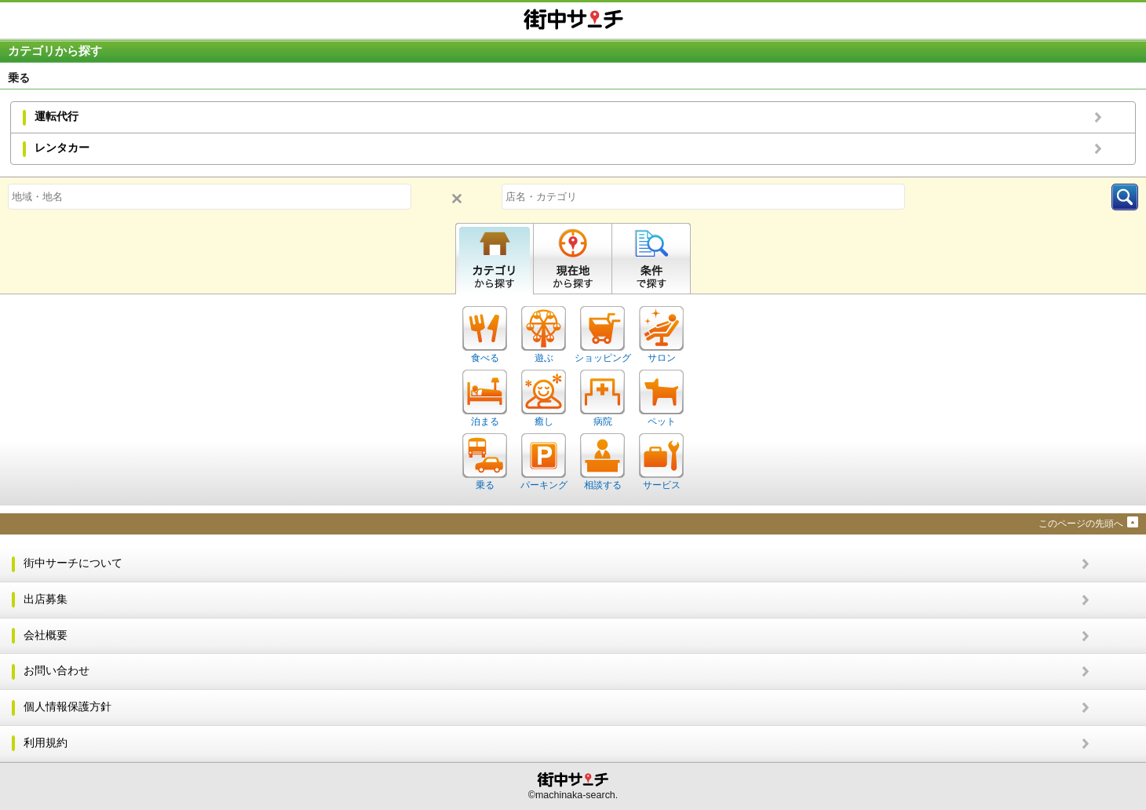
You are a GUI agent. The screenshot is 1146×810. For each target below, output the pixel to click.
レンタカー (62, 148)
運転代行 (56, 116)
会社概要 (46, 635)
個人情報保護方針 (67, 707)
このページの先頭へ (1080, 523)
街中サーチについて (73, 563)
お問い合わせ (56, 671)
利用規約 (46, 743)
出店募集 (46, 599)
